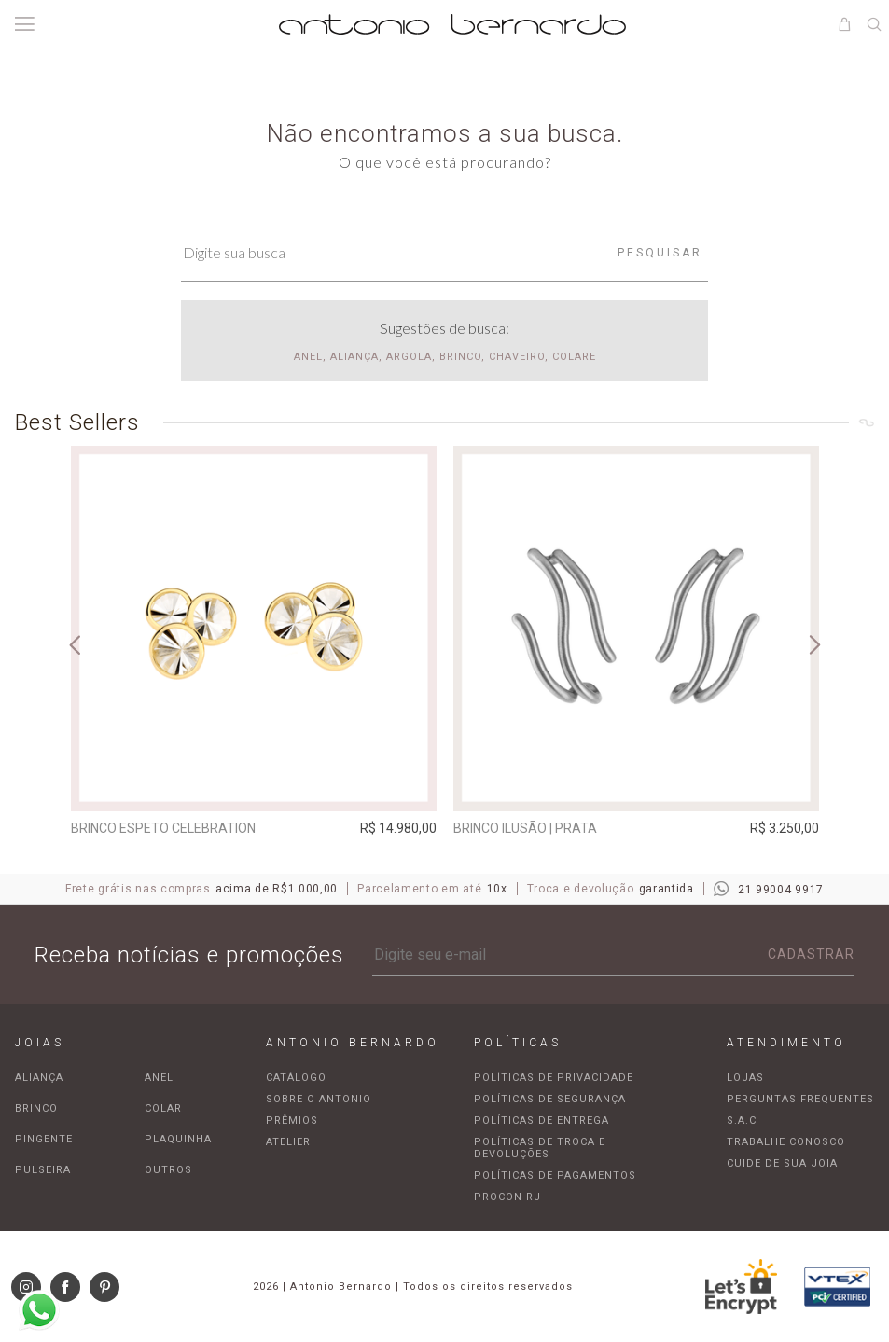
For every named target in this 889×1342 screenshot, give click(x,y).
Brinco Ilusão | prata (525, 828)
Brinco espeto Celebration (163, 828)
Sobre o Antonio (318, 1099)
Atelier (288, 1142)
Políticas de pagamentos (555, 1175)
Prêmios (292, 1120)
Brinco (36, 1108)
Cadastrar (811, 954)
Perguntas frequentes (800, 1099)
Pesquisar (660, 252)
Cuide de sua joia (782, 1163)
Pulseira (43, 1170)
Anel (159, 1078)
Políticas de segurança (550, 1099)
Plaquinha (178, 1139)
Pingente (44, 1139)
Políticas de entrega (541, 1120)
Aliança (39, 1078)
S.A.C (742, 1120)
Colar (163, 1108)
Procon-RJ (507, 1197)
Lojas (745, 1078)
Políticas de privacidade (553, 1078)
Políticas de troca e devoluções (539, 1148)
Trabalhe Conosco (786, 1142)
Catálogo (296, 1078)
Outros (168, 1170)
